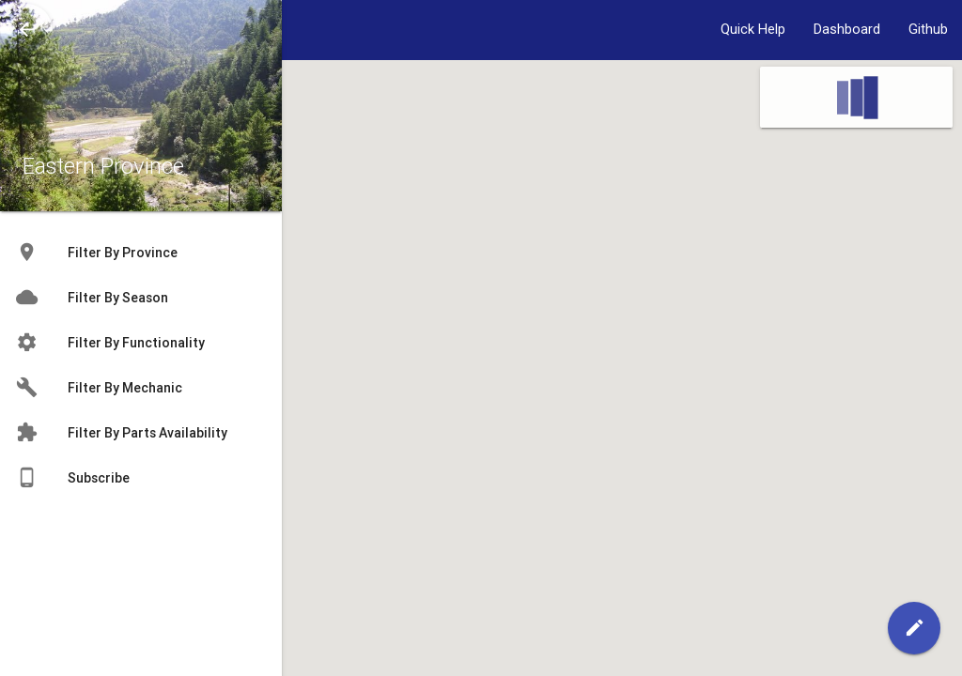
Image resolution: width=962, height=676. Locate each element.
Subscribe (72, 477)
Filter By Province (96, 252)
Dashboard (847, 30)
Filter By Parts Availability (121, 432)
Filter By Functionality (110, 342)
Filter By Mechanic (98, 387)
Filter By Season (91, 297)
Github (928, 30)
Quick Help (753, 30)
